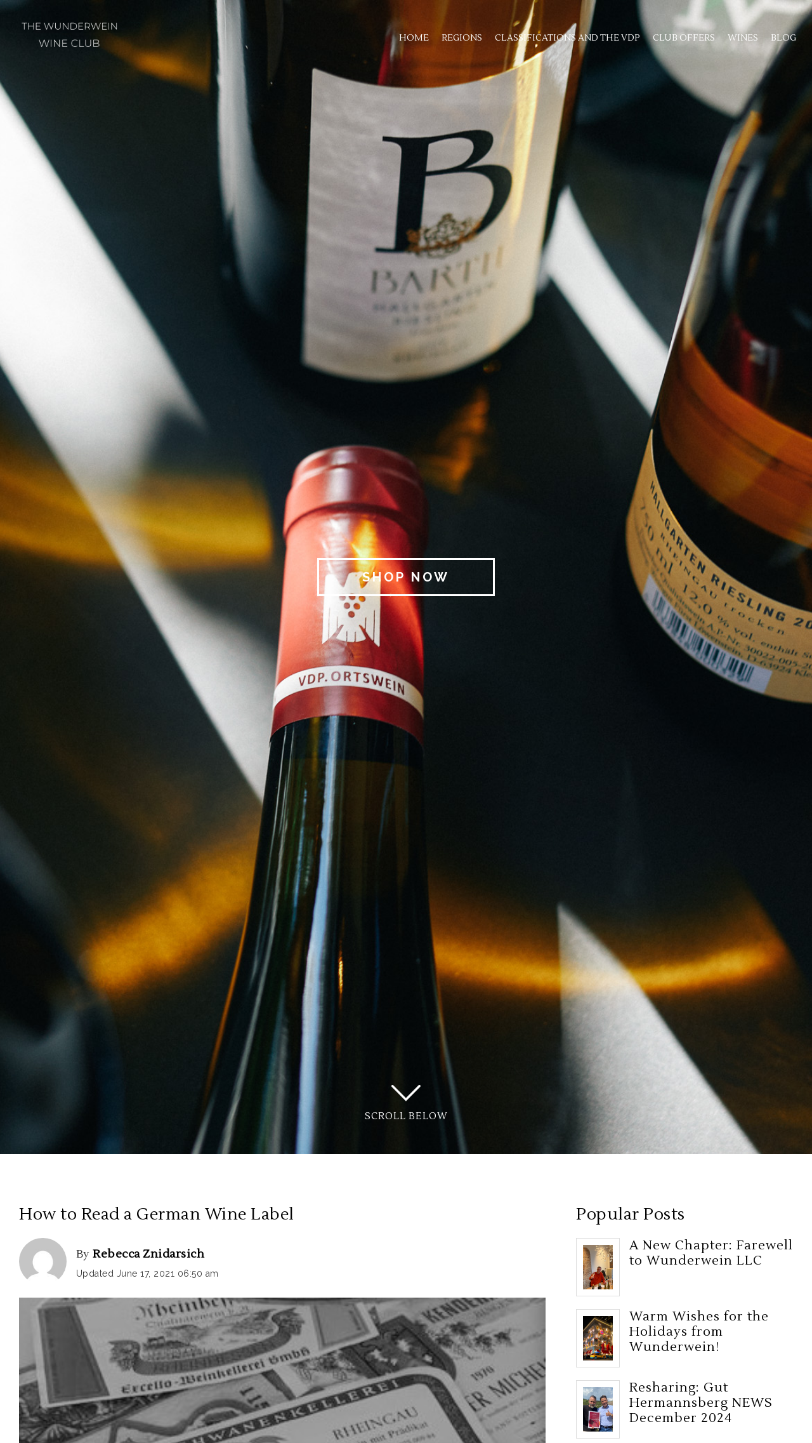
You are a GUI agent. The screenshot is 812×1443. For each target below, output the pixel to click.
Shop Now (406, 577)
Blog (783, 38)
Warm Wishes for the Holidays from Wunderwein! (699, 1332)
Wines (743, 38)
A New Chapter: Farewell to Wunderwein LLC (711, 1253)
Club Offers (684, 38)
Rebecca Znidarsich (148, 1254)
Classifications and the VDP (567, 38)
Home (414, 38)
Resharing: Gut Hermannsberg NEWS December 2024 (701, 1403)
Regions (462, 38)
